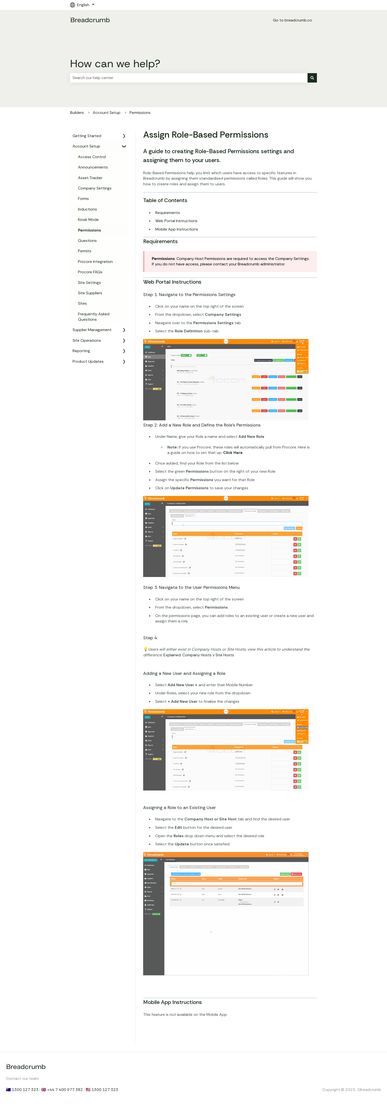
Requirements (167, 212)
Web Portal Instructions (176, 220)
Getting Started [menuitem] (87, 135)
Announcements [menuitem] (93, 167)
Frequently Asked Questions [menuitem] (93, 316)
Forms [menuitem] (83, 198)
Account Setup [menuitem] (86, 146)
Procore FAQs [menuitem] (90, 272)
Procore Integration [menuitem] (95, 261)
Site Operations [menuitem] (87, 340)
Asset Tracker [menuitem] (90, 177)
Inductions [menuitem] (87, 209)
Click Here (233, 452)
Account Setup (106, 112)
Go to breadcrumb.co (292, 20)
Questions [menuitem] (87, 240)
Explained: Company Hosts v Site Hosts (198, 655)
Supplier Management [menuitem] (92, 329)
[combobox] (189, 78)
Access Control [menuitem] (92, 156)
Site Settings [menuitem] (89, 282)
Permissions (140, 112)
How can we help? (115, 63)
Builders (77, 112)
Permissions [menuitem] (89, 230)
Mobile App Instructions (176, 229)
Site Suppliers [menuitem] (90, 293)
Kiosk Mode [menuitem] (88, 219)
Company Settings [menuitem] (95, 188)
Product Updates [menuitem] (88, 361)
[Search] (312, 78)
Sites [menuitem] (82, 303)
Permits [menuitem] (84, 251)
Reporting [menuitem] (81, 350)
